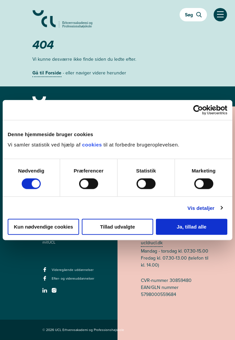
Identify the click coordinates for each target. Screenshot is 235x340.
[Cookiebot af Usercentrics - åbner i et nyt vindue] (198, 110)
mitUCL (48, 242)
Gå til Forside (46, 72)
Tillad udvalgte (117, 227)
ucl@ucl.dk (152, 242)
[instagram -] (55, 292)
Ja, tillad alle (191, 227)
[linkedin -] (45, 292)
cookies (92, 144)
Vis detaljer (201, 208)
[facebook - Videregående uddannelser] (45, 271)
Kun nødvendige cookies (43, 227)
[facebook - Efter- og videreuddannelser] (45, 280)
